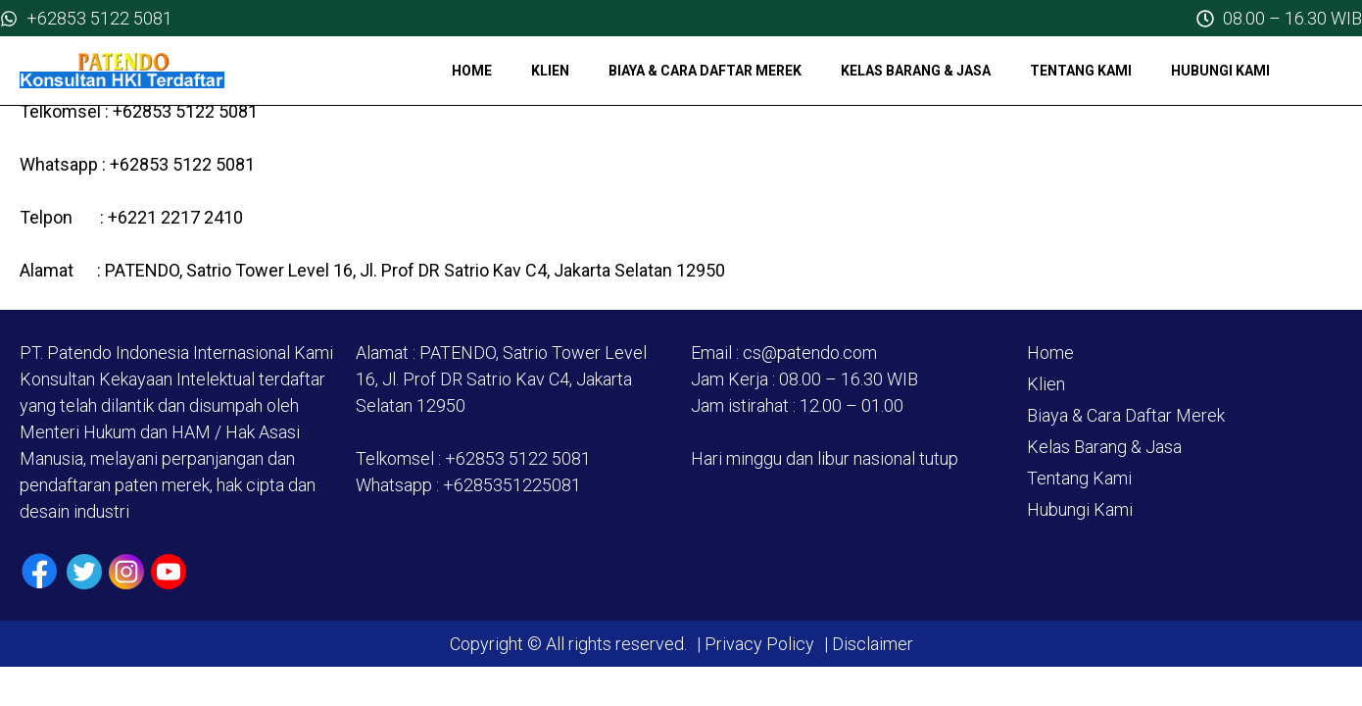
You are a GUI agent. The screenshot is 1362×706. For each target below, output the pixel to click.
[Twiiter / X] (84, 571)
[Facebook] (40, 571)
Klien (550, 70)
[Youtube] (168, 571)
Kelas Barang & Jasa (916, 70)
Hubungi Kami (1220, 70)
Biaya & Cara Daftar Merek (705, 70)
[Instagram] (126, 571)
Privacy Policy (759, 643)
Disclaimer (870, 643)
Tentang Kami (1081, 70)
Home (472, 70)
